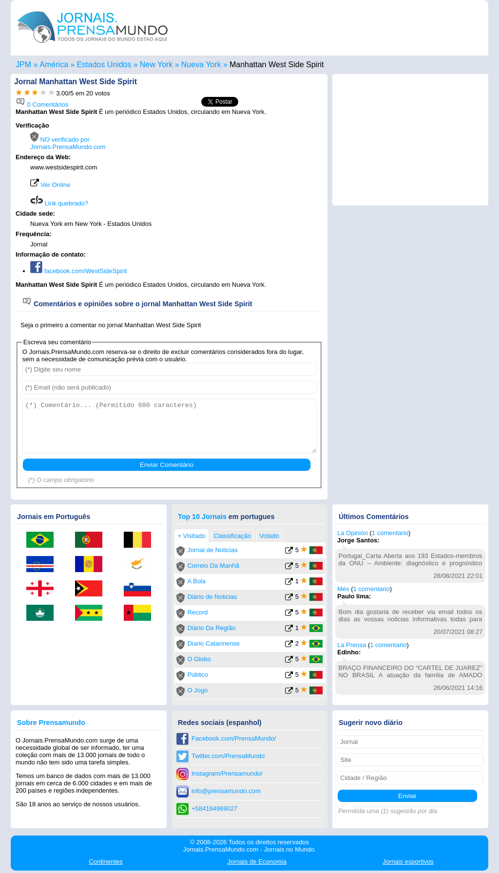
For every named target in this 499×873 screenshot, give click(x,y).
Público (197, 674)
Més (343, 589)
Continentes (105, 861)
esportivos (408, 861)
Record (197, 612)
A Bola (196, 581)
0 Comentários (42, 104)
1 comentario (390, 533)
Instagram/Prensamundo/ (227, 773)
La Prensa (351, 645)
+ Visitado (191, 535)
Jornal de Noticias (212, 550)
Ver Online (50, 184)
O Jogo (197, 690)
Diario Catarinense (213, 643)
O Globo (199, 659)
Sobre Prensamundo (51, 722)
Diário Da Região (211, 628)
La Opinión (352, 533)
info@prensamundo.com (226, 791)
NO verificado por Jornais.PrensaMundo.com (68, 143)
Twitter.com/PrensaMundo (228, 756)
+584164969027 (214, 808)
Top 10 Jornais (202, 516)
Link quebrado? (59, 203)
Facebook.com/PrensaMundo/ (234, 738)
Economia (257, 861)
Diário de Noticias (212, 596)
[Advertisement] (241, 183)
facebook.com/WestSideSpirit (78, 271)
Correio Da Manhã (213, 565)
